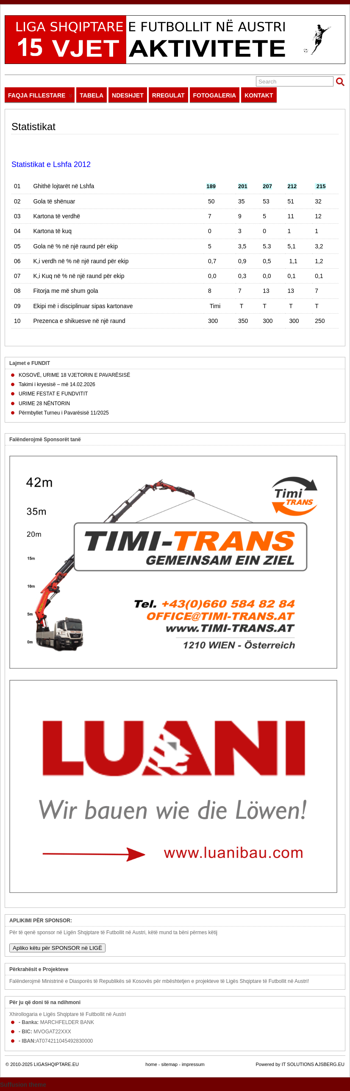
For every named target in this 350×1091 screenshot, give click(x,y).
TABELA (91, 95)
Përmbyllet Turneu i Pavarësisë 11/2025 (64, 413)
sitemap (169, 1064)
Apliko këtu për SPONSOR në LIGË (57, 948)
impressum (193, 1064)
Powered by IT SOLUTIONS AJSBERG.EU (300, 1064)
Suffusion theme (23, 1084)
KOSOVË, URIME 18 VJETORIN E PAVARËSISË (74, 375)
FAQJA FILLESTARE (40, 97)
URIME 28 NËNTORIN (44, 403)
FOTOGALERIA (214, 95)
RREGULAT (168, 95)
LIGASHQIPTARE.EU (56, 1064)
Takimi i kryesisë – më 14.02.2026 (57, 384)
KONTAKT (258, 95)
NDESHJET (128, 95)
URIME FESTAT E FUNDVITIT (53, 394)
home (151, 1064)
